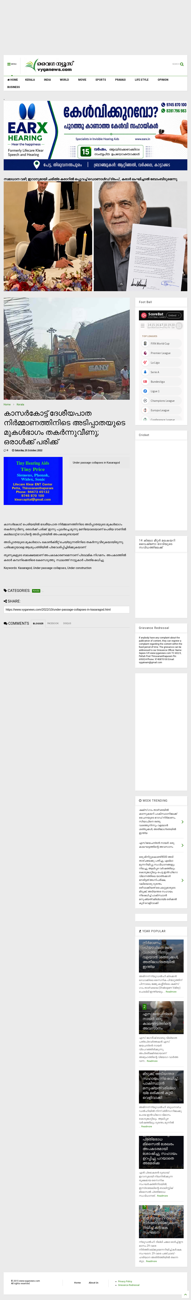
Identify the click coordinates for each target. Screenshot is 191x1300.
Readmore (171, 991)
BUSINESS (13, 87)
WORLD (64, 79)
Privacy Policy (125, 1281)
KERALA (30, 79)
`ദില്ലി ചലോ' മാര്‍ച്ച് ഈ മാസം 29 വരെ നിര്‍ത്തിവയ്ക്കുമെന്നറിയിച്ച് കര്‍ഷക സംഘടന (160, 1223)
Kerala (20, 404)
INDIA (47, 79)
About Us (93, 1282)
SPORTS (101, 79)
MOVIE (82, 79)
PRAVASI (120, 79)
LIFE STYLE (141, 79)
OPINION (163, 79)
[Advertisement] (95, 29)
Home (7, 404)
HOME (12, 79)
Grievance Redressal (128, 1285)
